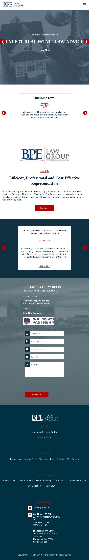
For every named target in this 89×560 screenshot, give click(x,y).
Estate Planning (43, 480)
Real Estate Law (26, 480)
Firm (20, 459)
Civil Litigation (34, 485)
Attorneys (43, 459)
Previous (3, 112)
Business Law (9, 480)
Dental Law (58, 480)
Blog (52, 459)
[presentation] (43, 384)
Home (13, 459)
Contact (60, 459)
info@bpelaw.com (32, 313)
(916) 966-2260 (43, 300)
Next (85, 112)
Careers (75, 459)
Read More (44, 208)
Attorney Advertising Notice (44, 432)
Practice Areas (30, 459)
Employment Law (78, 480)
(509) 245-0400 (42, 303)
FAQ (67, 459)
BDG (69, 555)
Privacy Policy (44, 437)
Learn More (44, 50)
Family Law (49, 485)
